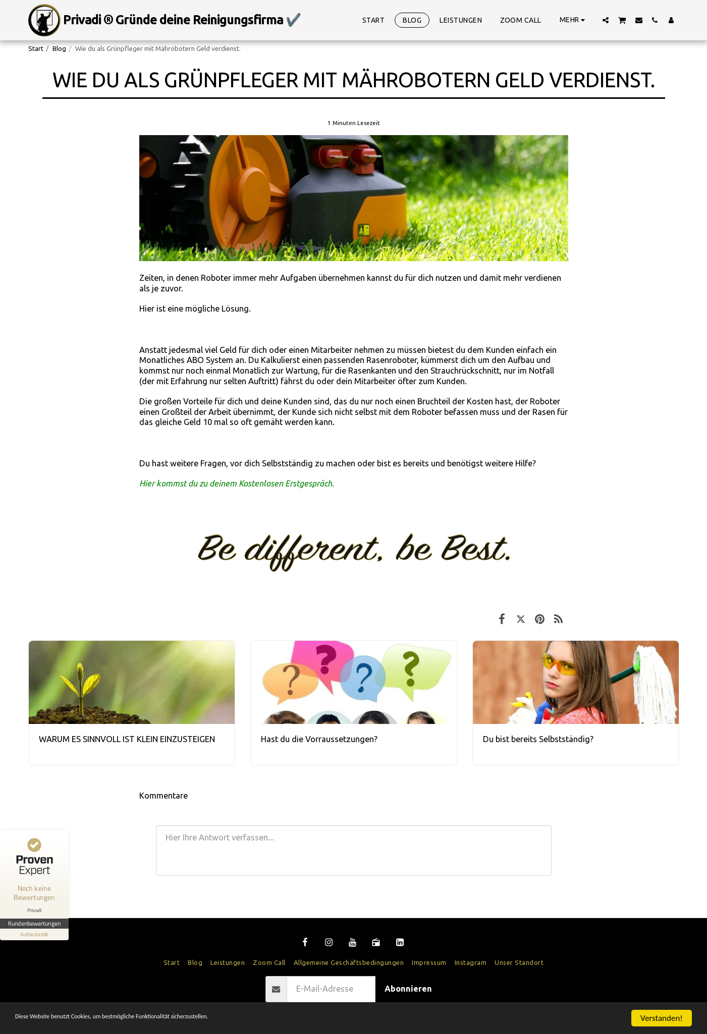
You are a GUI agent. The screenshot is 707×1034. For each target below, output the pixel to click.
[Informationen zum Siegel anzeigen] (34, 934)
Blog (59, 48)
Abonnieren (408, 988)
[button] (605, 20)
